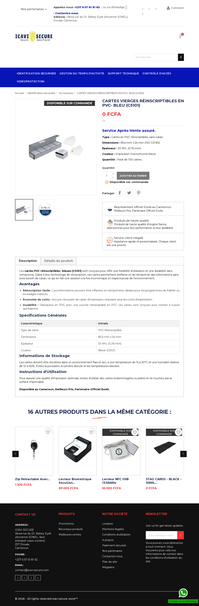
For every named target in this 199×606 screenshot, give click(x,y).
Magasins (108, 567)
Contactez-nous (66, 13)
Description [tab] (28, 261)
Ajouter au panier (133, 175)
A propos (107, 540)
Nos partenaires (32, 9)
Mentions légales (113, 529)
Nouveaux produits (71, 529)
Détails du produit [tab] (58, 261)
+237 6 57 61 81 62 (87, 7)
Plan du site (109, 561)
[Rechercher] (159, 57)
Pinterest (138, 192)
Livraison (107, 523)
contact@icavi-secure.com (32, 570)
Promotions (66, 523)
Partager (119, 192)
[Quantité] (106, 176)
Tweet (129, 192)
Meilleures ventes (70, 534)
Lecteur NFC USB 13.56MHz (115, 481)
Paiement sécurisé (114, 545)
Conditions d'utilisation (116, 534)
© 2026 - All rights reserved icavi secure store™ (46, 598)
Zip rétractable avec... (32, 479)
